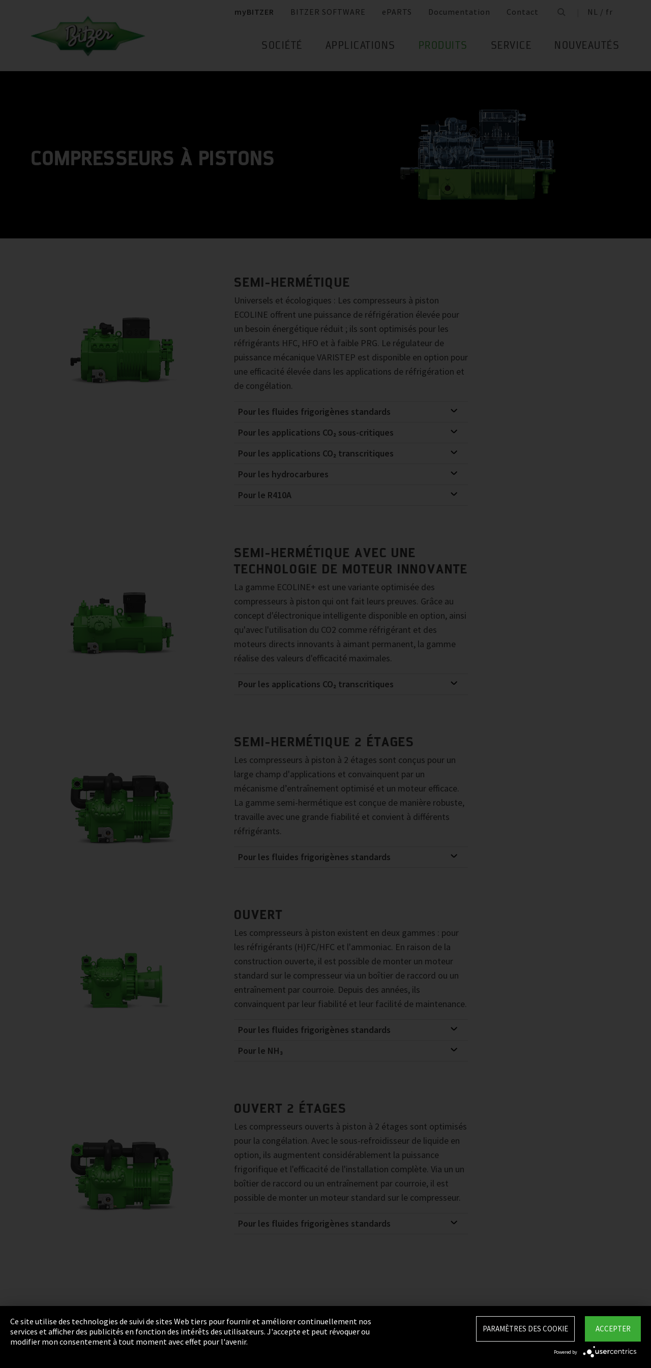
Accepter (613, 1328)
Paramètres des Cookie (525, 1328)
